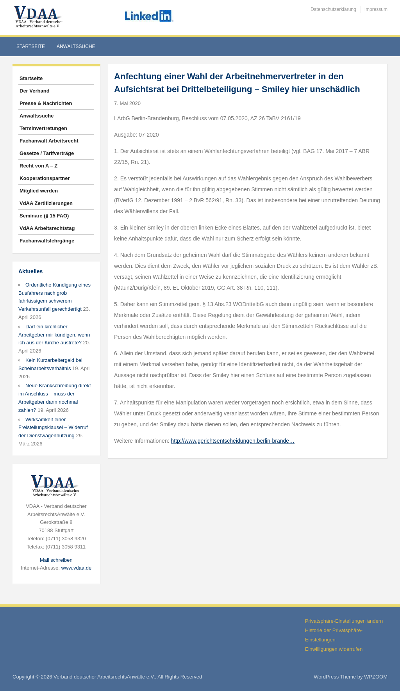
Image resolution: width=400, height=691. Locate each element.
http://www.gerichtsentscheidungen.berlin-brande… (233, 441)
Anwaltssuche (76, 46)
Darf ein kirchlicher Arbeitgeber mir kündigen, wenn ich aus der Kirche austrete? (54, 335)
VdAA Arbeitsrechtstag (47, 228)
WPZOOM (376, 677)
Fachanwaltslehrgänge (47, 241)
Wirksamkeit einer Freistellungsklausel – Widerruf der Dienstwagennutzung (53, 428)
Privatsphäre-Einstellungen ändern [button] (344, 621)
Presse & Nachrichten (46, 103)
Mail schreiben (56, 560)
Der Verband (35, 91)
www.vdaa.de (76, 568)
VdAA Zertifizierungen (46, 203)
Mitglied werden (39, 191)
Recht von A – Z (38, 166)
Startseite (30, 46)
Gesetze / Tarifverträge (47, 153)
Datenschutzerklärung (333, 9)
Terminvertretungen (43, 128)
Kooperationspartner (45, 178)
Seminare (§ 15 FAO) (44, 216)
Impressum (376, 9)
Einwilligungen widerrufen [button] (333, 649)
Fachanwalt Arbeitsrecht (49, 141)
